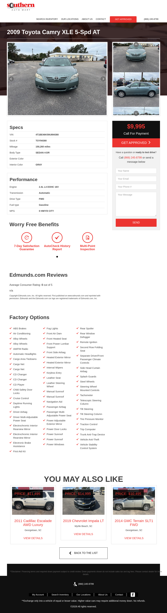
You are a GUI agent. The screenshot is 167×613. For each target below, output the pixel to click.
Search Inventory (47, 19)
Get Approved (136, 143)
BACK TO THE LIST (86, 553)
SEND (136, 222)
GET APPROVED (123, 19)
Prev (11, 79)
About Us (87, 19)
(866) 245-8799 (151, 19)
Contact (101, 19)
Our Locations (70, 19)
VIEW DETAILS (33, 538)
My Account (38, 594)
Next (103, 79)
